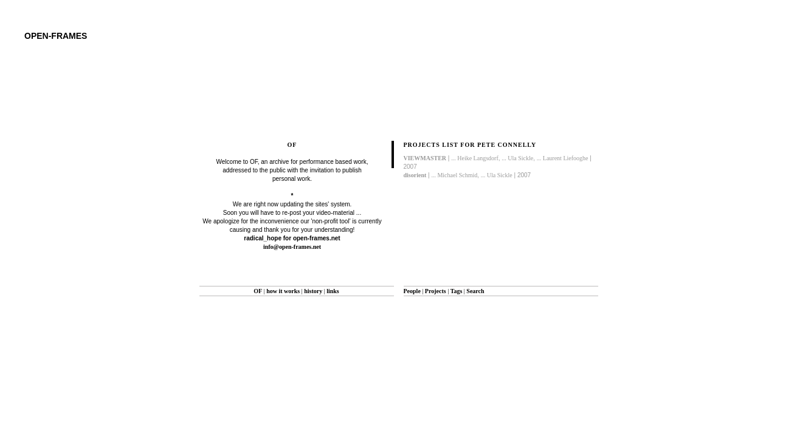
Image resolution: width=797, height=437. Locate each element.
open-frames (55, 36)
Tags (456, 291)
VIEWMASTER (425, 158)
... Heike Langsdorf (474, 158)
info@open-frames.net (292, 246)
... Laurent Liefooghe (562, 158)
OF (258, 291)
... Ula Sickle (517, 158)
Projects (435, 291)
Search (475, 291)
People (412, 291)
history (313, 291)
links (332, 291)
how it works (283, 291)
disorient (415, 175)
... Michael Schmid (454, 175)
